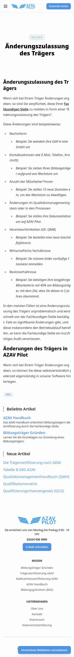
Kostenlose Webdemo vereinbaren (44, 650)
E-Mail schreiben (37, 547)
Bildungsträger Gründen (37, 568)
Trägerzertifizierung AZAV (37, 573)
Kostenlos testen (58, 6)
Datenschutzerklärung (37, 625)
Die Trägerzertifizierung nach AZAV (32, 462)
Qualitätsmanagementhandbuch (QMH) (36, 476)
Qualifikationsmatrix (20, 483)
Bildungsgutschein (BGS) (37, 590)
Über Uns (37, 608)
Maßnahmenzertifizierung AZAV (37, 579)
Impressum (36, 619)
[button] (5, 6)
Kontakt (37, 614)
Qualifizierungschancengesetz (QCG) (33, 490)
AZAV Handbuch (37, 584)
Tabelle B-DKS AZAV (19, 469)
